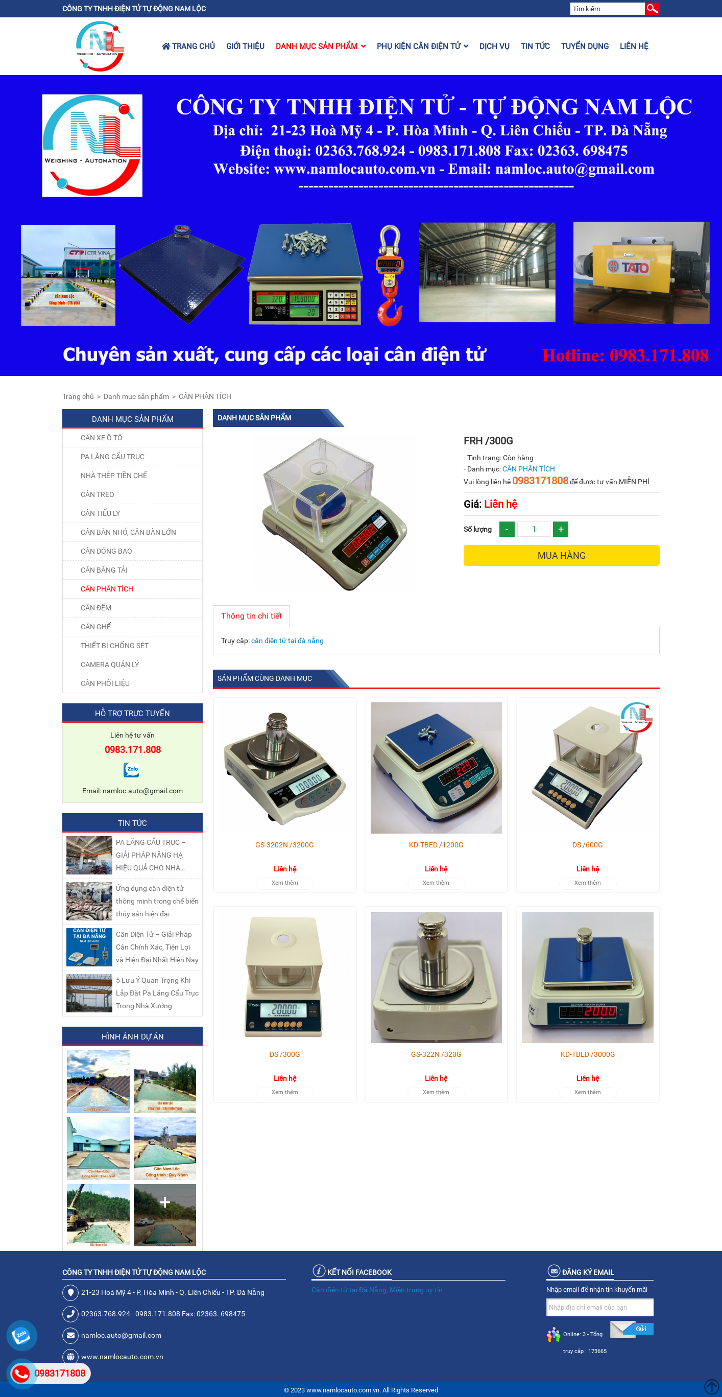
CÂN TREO (97, 494)
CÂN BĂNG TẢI (104, 570)
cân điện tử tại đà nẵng (287, 640)
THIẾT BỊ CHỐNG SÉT (115, 646)
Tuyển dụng (585, 46)
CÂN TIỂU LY (100, 513)
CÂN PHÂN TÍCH (205, 396)
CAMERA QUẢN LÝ (110, 664)
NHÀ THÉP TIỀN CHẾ (114, 475)
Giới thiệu (245, 46)
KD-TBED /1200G (436, 845)
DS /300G (285, 1054)
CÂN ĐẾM (96, 608)
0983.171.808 (133, 749)
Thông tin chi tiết (251, 616)
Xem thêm (285, 883)
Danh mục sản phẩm (321, 46)
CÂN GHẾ (96, 627)
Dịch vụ (494, 46)
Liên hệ (634, 46)
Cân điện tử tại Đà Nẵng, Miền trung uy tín (377, 1290)
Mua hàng (562, 555)
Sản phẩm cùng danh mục (265, 678)
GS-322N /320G (436, 1054)
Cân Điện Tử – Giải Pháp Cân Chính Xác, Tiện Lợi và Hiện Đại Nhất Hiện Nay (157, 947)
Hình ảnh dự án (133, 1036)
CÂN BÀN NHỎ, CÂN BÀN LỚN (128, 532)
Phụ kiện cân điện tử (422, 46)
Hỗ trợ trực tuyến (132, 713)
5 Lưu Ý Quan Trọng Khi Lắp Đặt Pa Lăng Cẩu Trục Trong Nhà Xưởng (157, 993)
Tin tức (535, 46)
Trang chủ (188, 46)
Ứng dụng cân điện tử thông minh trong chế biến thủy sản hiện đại (157, 901)
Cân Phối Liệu (105, 683)
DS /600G (587, 845)
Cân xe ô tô (102, 438)
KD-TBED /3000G (588, 1054)
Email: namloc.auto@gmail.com (132, 791)
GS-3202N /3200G (284, 845)
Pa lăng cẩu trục (113, 457)
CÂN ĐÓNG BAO (106, 551)
